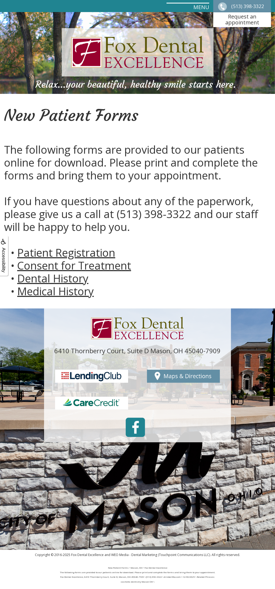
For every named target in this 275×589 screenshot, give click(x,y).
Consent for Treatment (74, 265)
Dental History (52, 278)
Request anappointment (242, 19)
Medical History (55, 291)
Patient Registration (66, 252)
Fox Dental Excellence (87, 555)
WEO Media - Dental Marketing (134, 555)
